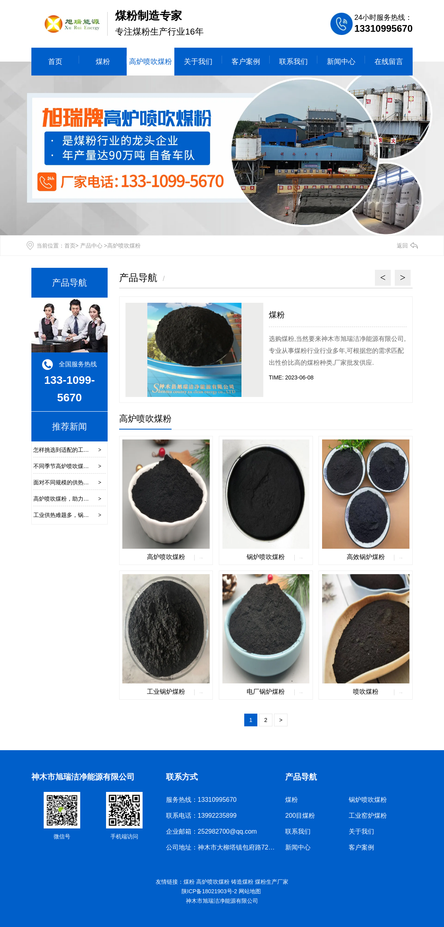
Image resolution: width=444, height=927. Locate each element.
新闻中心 (341, 62)
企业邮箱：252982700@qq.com (211, 831)
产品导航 (69, 283)
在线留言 (389, 62)
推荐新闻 (69, 427)
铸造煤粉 (242, 882)
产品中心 (91, 245)
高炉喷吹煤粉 (150, 62)
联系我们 (293, 62)
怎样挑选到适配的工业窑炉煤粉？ (75, 450)
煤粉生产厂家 (271, 882)
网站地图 (251, 891)
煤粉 (103, 62)
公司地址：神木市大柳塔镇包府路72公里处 (227, 847)
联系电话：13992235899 (201, 815)
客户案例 (246, 62)
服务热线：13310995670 (201, 799)
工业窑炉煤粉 (368, 815)
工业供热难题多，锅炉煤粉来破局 (75, 515)
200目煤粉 (300, 815)
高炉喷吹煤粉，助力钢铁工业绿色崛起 (80, 498)
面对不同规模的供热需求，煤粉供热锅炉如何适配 (94, 482)
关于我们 (198, 62)
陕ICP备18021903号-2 (209, 891)
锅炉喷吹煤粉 (368, 799)
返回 (402, 245)
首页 (55, 62)
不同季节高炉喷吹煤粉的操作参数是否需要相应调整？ (100, 466)
